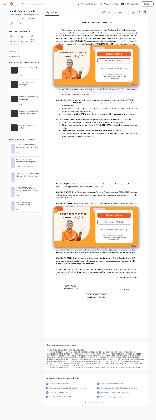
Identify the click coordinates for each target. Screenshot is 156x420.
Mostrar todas (14, 56)
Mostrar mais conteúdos (96, 403)
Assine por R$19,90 (114, 60)
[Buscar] (44, 4)
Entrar (147, 4)
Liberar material (114, 54)
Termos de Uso (108, 76)
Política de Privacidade (117, 77)
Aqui (126, 68)
